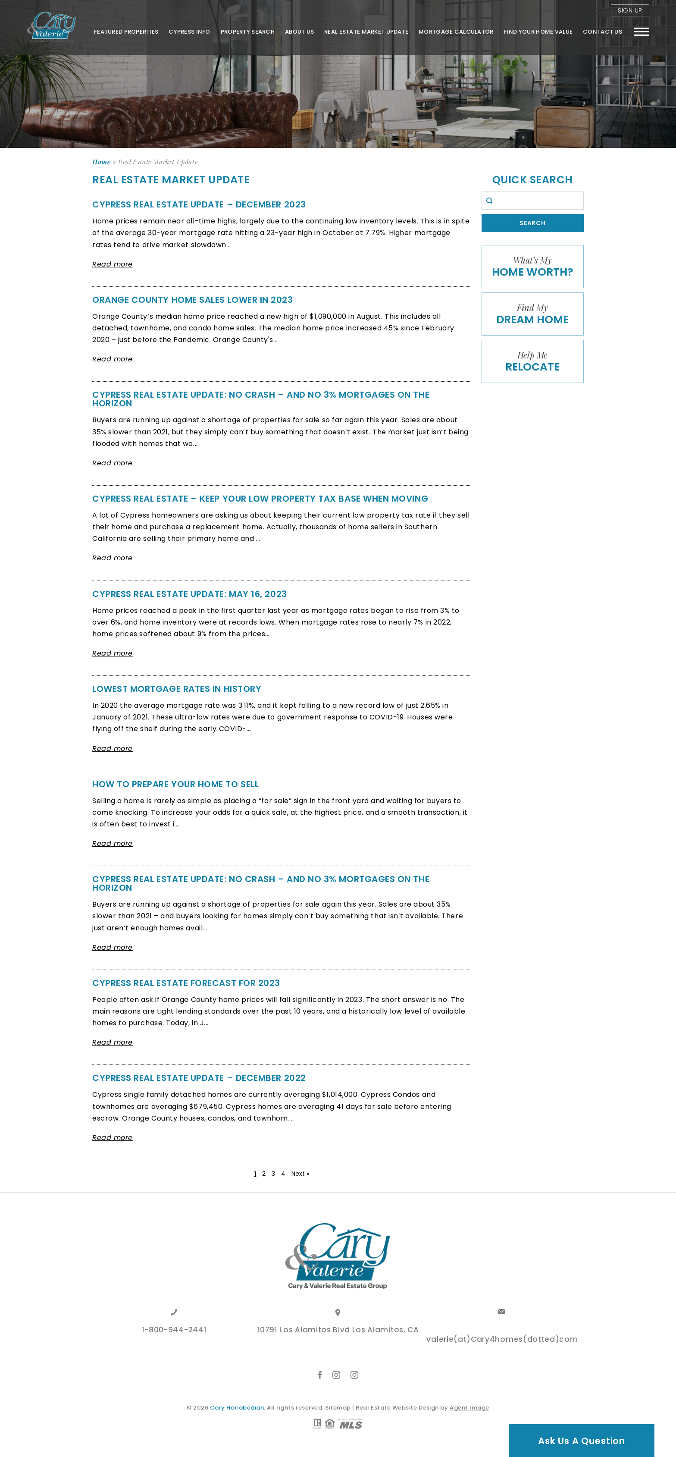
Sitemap (338, 1408)
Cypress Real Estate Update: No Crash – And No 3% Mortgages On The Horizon (260, 399)
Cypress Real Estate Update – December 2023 (199, 204)
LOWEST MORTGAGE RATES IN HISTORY (176, 689)
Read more (112, 264)
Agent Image (469, 1408)
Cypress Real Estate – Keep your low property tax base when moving (260, 499)
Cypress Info (189, 32)
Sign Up (630, 10)
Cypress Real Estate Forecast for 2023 (186, 983)
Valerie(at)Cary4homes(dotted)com (502, 1340)
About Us (299, 32)
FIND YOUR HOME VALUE (538, 32)
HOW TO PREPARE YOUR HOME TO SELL (175, 784)
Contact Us (602, 32)
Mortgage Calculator (456, 32)
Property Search (248, 32)
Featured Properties (126, 32)
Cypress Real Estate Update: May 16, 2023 (189, 594)
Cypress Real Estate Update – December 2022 (199, 1078)
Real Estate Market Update (366, 32)
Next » (300, 1173)
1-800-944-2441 (174, 1330)
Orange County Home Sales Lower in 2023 (192, 300)
